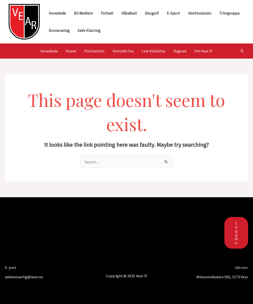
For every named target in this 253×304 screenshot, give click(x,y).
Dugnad (179, 50)
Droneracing (59, 30)
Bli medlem (83, 13)
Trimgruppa (229, 13)
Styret (71, 50)
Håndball (129, 13)
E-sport (173, 13)
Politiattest (94, 50)
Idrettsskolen (199, 13)
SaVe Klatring (89, 30)
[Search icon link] (242, 51)
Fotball (107, 13)
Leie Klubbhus (154, 50)
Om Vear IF (203, 50)
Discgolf (152, 13)
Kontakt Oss (123, 50)
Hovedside (57, 13)
